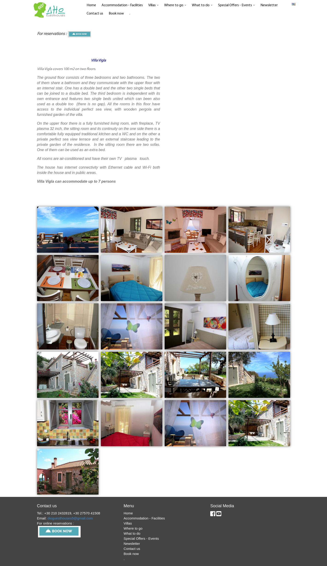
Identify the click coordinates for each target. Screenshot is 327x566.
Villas (153, 5)
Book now (116, 13)
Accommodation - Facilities (122, 5)
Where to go (175, 5)
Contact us (95, 13)
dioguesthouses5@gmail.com (70, 518)
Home (91, 5)
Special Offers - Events (236, 5)
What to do (202, 5)
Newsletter (269, 5)
